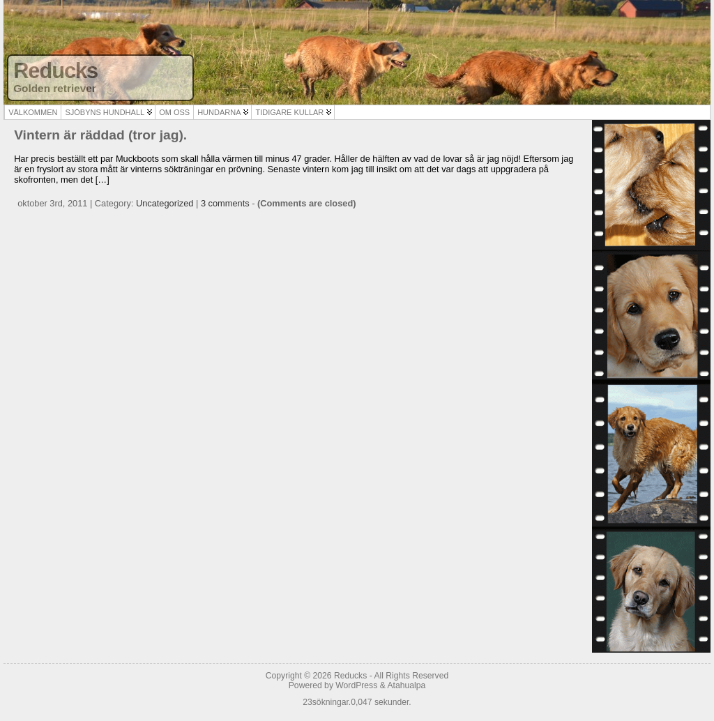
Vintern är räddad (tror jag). (100, 135)
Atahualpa (406, 685)
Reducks (55, 71)
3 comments (225, 203)
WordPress (356, 685)
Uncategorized (165, 203)
